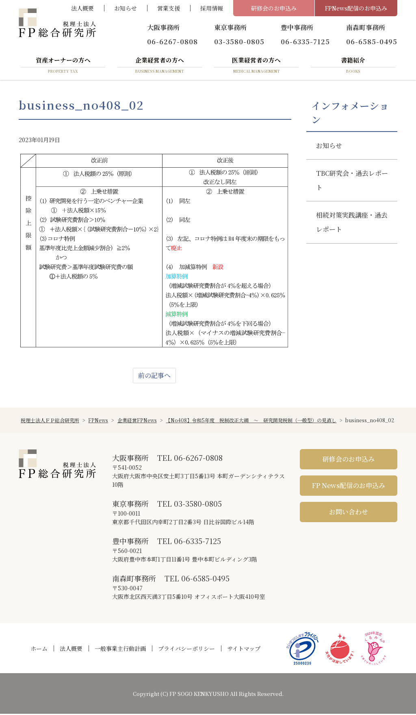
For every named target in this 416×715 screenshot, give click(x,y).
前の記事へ (154, 376)
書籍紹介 (353, 66)
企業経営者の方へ (159, 66)
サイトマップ (243, 650)
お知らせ (125, 8)
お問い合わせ (348, 513)
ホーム (39, 650)
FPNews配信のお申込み (356, 8)
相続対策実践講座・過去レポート (352, 223)
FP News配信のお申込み (348, 486)
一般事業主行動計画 (120, 650)
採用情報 (211, 8)
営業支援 (168, 8)
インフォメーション (350, 113)
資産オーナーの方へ (63, 66)
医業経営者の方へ (256, 66)
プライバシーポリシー (186, 650)
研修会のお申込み (274, 8)
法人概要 (82, 8)
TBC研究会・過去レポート (352, 181)
